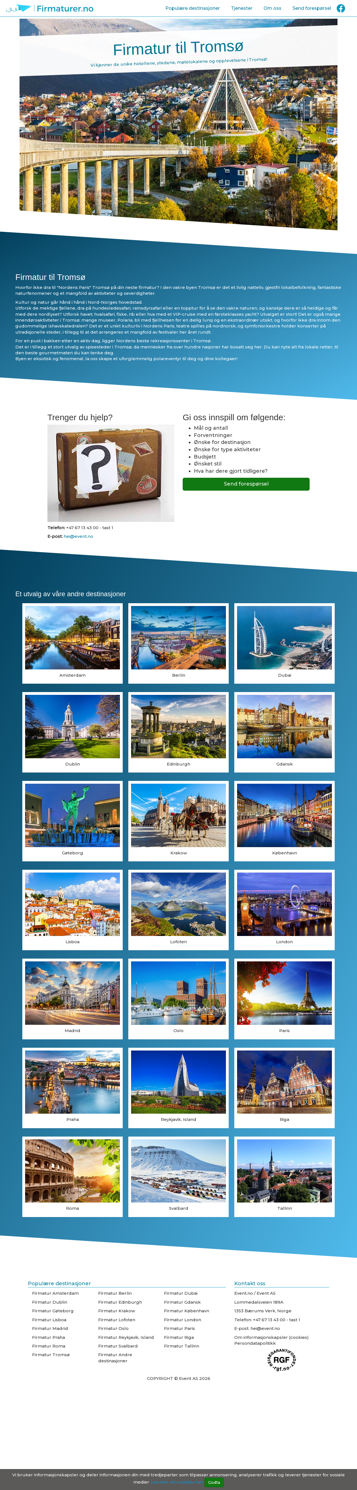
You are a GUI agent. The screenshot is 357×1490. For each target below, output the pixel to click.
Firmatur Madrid (50, 1328)
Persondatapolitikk (255, 1343)
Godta (214, 1482)
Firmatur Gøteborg (53, 1310)
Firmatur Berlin (115, 1293)
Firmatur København (186, 1310)
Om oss (272, 8)
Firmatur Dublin (49, 1302)
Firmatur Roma (48, 1346)
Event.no (243, 1293)
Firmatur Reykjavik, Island (126, 1337)
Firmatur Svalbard (118, 1346)
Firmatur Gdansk (182, 1302)
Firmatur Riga (179, 1337)
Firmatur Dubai (180, 1293)
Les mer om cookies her (177, 1482)
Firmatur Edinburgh (120, 1302)
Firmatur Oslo (113, 1328)
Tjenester (241, 8)
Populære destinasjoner (192, 8)
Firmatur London (182, 1319)
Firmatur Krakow (116, 1310)
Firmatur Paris (179, 1328)
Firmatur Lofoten (116, 1319)
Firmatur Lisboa (49, 1319)
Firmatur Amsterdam (55, 1293)
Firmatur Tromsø (51, 1354)
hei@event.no (77, 536)
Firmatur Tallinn (181, 1346)
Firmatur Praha (48, 1337)
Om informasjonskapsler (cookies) (271, 1337)
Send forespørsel (312, 8)
